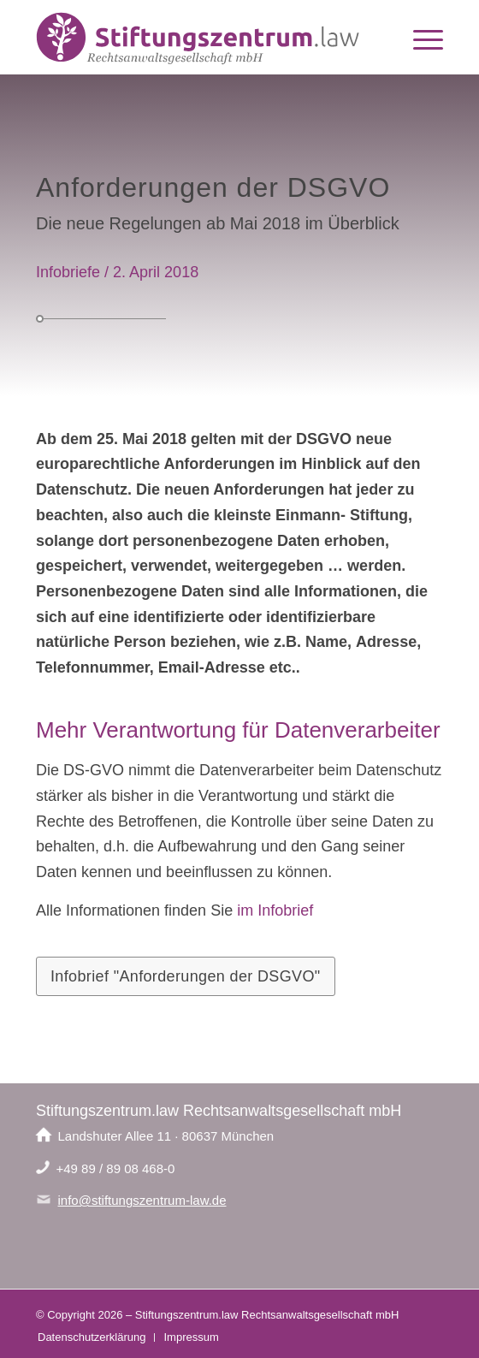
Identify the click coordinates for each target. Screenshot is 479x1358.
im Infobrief (275, 910)
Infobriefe (68, 272)
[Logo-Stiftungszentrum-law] (199, 39)
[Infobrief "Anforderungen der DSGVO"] (185, 976)
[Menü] (419, 39)
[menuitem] (419, 39)
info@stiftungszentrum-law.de (142, 1200)
